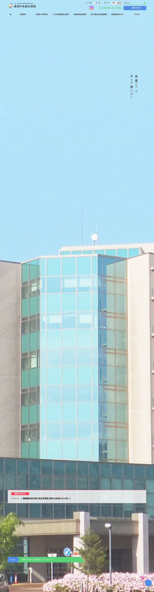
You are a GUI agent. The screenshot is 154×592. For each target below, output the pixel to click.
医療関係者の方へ (117, 14)
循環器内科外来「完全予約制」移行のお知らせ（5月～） (47, 498)
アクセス (137, 14)
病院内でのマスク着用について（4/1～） (37, 559)
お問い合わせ (136, 8)
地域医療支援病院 (80, 14)
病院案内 (23, 14)
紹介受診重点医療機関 (99, 14)
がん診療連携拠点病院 (61, 14)
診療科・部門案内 (42, 14)
